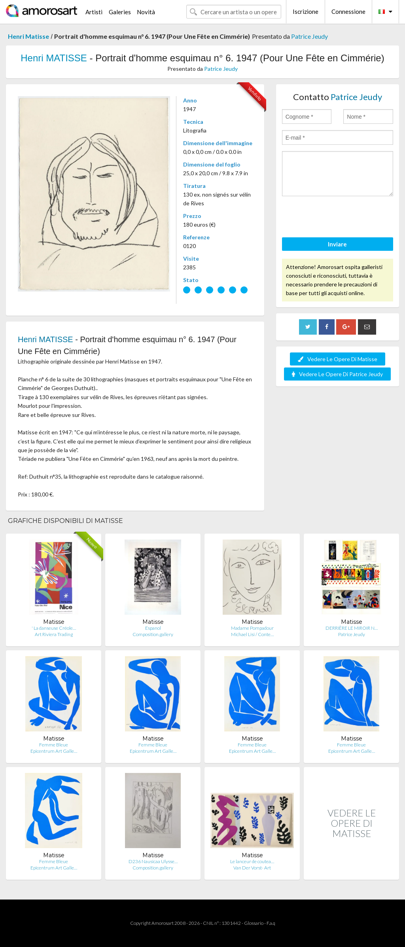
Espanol (153, 628)
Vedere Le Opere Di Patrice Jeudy (337, 374)
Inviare (337, 244)
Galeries (120, 11)
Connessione (348, 11)
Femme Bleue (53, 745)
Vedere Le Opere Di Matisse (337, 359)
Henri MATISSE (54, 58)
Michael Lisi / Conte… (252, 634)
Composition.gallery (152, 634)
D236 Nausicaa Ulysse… (153, 861)
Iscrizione (305, 11)
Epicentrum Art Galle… (53, 751)
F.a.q (271, 923)
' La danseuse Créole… (54, 628)
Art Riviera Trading (54, 634)
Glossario (253, 923)
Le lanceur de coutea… (252, 861)
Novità (146, 11)
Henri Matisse (28, 36)
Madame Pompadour (252, 628)
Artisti (93, 11)
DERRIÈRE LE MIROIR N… (352, 628)
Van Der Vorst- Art (252, 868)
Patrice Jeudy (309, 36)
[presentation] (342, 218)
